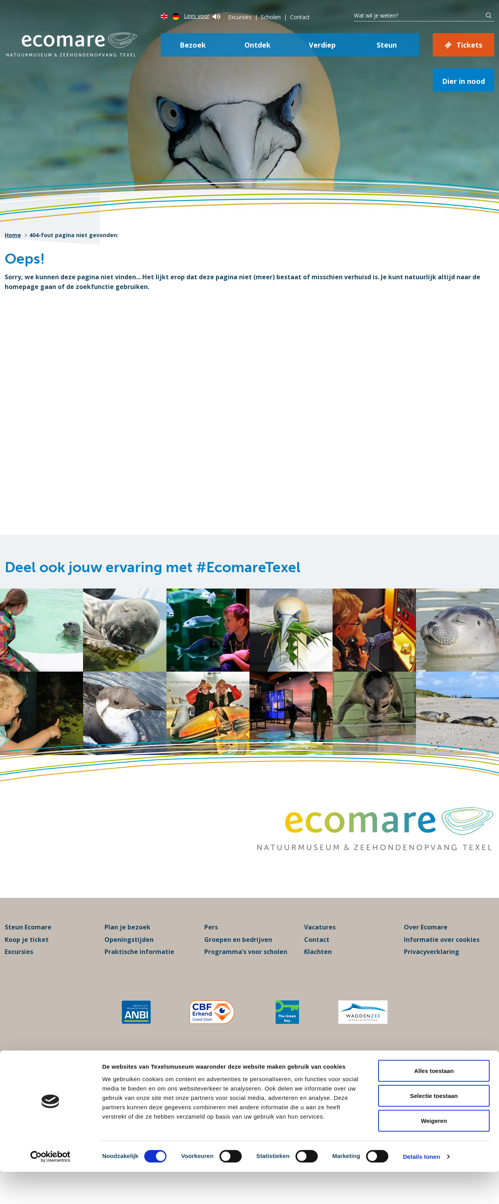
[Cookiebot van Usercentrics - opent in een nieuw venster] (50, 1189)
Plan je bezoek (127, 944)
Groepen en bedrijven (238, 956)
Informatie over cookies (442, 956)
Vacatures (320, 944)
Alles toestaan (434, 1102)
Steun (387, 45)
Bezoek (193, 45)
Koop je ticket (27, 956)
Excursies (239, 17)
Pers (211, 944)
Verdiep (322, 45)
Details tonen (421, 1188)
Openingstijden (129, 956)
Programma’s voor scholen (245, 969)
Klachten (318, 969)
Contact (300, 17)
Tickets (469, 45)
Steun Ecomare (28, 944)
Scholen (271, 17)
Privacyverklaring (431, 969)
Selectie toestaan (434, 1127)
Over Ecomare (426, 944)
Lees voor (202, 16)
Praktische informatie (139, 969)
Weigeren (434, 1152)
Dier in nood (463, 81)
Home (13, 235)
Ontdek (257, 45)
